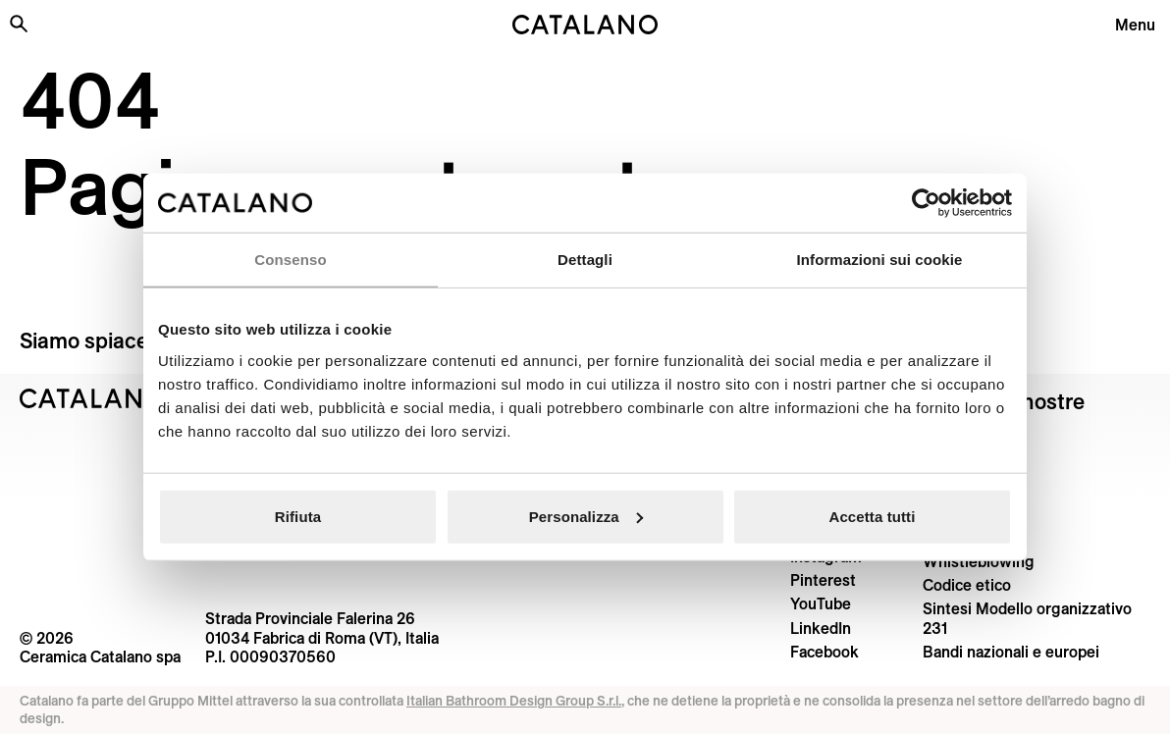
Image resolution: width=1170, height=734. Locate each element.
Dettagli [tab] (585, 259)
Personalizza (586, 515)
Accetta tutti (872, 515)
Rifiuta (298, 515)
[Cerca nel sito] (18, 23)
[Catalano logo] (585, 24)
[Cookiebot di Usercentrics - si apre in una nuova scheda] (926, 203)
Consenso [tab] (290, 259)
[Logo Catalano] (93, 398)
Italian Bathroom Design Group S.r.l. (513, 700)
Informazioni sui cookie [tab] (880, 259)
